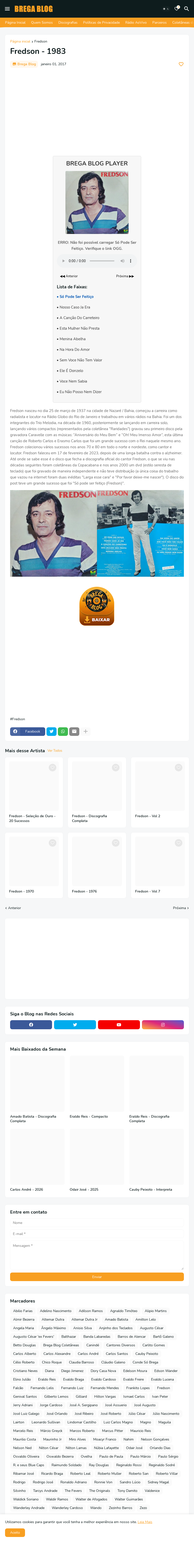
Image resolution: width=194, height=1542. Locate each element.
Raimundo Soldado (67, 1465)
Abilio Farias (23, 1311)
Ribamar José (23, 1473)
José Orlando (57, 1413)
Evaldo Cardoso (103, 1379)
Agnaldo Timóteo (123, 1311)
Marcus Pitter (112, 1430)
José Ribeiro (84, 1413)
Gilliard (81, 1396)
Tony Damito (127, 1490)
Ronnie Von (103, 1482)
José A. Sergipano (84, 1405)
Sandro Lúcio (130, 1482)
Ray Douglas (99, 1465)
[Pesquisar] (187, 9)
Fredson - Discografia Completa (89, 818)
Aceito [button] (15, 1532)
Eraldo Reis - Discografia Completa (149, 1119)
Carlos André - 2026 (26, 1189)
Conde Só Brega (145, 1362)
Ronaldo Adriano (73, 1482)
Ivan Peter (160, 1396)
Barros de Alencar (132, 1336)
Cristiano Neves (25, 1370)
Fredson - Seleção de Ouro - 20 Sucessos (32, 818)
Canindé (92, 1345)
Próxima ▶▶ (125, 276)
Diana (49, 1370)
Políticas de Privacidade (101, 22)
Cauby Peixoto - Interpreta (150, 1189)
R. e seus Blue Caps (28, 1465)
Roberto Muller (110, 1473)
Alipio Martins (156, 1311)
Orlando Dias (160, 1448)
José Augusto (145, 1405)
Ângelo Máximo (53, 1328)
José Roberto (111, 1413)
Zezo (143, 1507)
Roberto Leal (80, 1473)
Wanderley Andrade (28, 1507)
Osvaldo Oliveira (26, 1456)
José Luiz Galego (26, 1413)
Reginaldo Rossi (128, 1465)
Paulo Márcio (140, 1456)
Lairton (18, 1422)
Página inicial (20, 42)
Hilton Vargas (105, 1396)
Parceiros (159, 22)
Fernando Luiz (72, 1388)
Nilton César (48, 1448)
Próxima (179, 908)
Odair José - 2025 (84, 1189)
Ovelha (86, 1456)
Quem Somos (42, 22)
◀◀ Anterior (69, 276)
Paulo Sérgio (168, 1456)
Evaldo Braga (73, 1379)
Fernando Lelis (42, 1388)
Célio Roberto (24, 1362)
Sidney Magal (158, 1482)
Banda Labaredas (96, 1336)
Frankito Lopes (138, 1388)
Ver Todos (54, 750)
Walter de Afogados (91, 1499)
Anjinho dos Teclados (116, 1328)
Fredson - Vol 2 (147, 816)
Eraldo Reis (47, 1379)
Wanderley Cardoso (67, 1507)
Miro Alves (77, 1439)
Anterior (14, 908)
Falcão (18, 1388)
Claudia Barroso (81, 1362)
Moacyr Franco (104, 1439)
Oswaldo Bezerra (60, 1456)
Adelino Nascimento (55, 1311)
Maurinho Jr (52, 1439)
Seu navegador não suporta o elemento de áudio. (97, 261)
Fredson (40, 42)
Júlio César (137, 1413)
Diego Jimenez (72, 1370)
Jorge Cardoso (51, 1405)
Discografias (68, 22)
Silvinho (19, 1490)
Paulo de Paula (111, 1456)
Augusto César (151, 1328)
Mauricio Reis (140, 1430)
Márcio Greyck (51, 1430)
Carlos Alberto (24, 1353)
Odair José (134, 1448)
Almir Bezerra (23, 1319)
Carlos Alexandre (56, 1353)
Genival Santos (25, 1396)
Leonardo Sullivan (46, 1422)
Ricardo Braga (52, 1473)
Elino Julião (22, 1379)
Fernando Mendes (105, 1388)
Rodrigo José (43, 1482)
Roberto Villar (167, 1473)
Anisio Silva (82, 1328)
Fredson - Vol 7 (147, 891)
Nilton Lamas (76, 1448)
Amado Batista (116, 1319)
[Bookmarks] (176, 9)
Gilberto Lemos (56, 1396)
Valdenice (152, 1490)
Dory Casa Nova (103, 1370)
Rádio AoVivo (136, 22)
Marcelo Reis (23, 1430)
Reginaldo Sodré (162, 1465)
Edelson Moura (135, 1370)
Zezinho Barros (120, 1507)
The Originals (99, 1490)
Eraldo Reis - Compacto (89, 1116)
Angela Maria (23, 1328)
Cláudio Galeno (113, 1362)
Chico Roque (52, 1362)
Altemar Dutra (53, 1319)
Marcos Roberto (82, 1430)
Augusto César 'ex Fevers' (33, 1336)
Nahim (129, 1439)
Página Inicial (15, 22)
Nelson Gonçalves (155, 1439)
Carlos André (88, 1353)
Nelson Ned (22, 1448)
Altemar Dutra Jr (84, 1319)
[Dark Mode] (166, 8)
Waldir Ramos (57, 1499)
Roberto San (139, 1473)
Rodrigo (19, 1482)
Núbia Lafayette (106, 1448)
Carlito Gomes (153, 1345)
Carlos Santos (117, 1353)
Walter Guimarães (129, 1499)
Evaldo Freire (133, 1379)
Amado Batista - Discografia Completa (33, 1119)
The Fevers (73, 1490)
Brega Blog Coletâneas (61, 1345)
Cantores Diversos (120, 1345)
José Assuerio (116, 1405)
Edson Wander (166, 1370)
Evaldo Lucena (162, 1379)
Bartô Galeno (163, 1336)
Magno (145, 1422)
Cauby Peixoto (146, 1353)
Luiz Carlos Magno (118, 1422)
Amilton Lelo (145, 1319)
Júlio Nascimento (166, 1413)
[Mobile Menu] (7, 9)
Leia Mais (145, 1522)
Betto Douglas (24, 1345)
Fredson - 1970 (21, 891)
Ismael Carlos (134, 1396)
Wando (96, 1507)
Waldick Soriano (26, 1499)
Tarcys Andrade (45, 1490)
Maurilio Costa (24, 1439)
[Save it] (181, 64)
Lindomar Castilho (81, 1422)
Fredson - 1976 (84, 891)
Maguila (164, 1422)
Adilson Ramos (91, 1311)
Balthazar (68, 1336)
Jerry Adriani (23, 1405)
